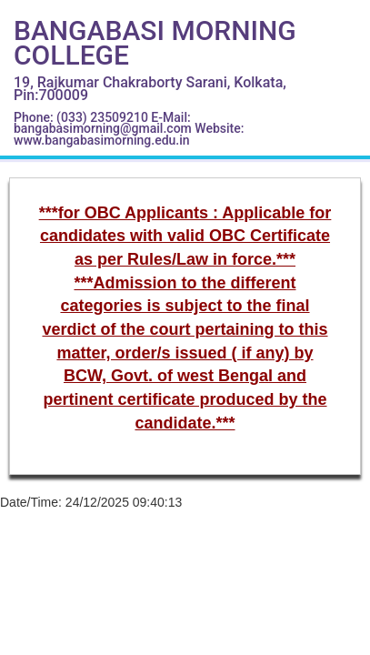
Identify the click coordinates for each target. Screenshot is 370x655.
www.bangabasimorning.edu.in (102, 140)
